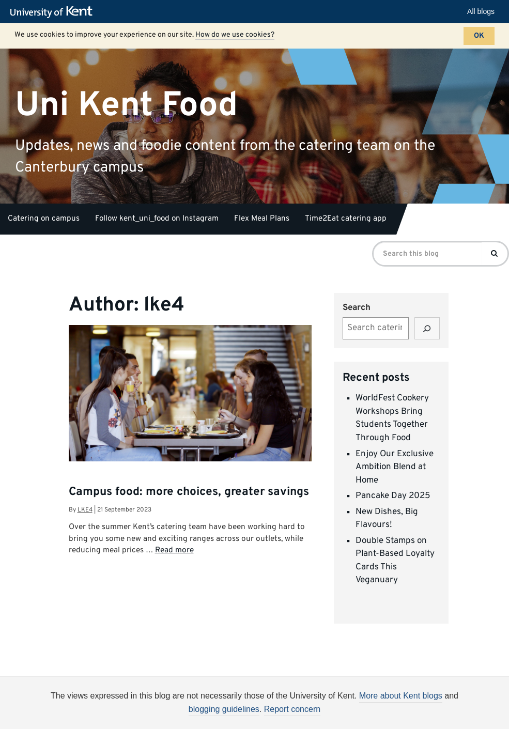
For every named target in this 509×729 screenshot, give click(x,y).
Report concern (292, 709)
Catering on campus (44, 219)
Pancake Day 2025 (393, 496)
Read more (174, 550)
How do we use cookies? (234, 34)
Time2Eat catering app (346, 219)
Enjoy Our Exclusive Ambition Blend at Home (395, 467)
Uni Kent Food (126, 105)
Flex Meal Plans (261, 219)
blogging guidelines (224, 709)
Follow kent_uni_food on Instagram (157, 219)
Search (357, 308)
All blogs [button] (481, 11)
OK (479, 36)
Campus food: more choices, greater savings (189, 492)
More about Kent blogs (400, 695)
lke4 (85, 510)
